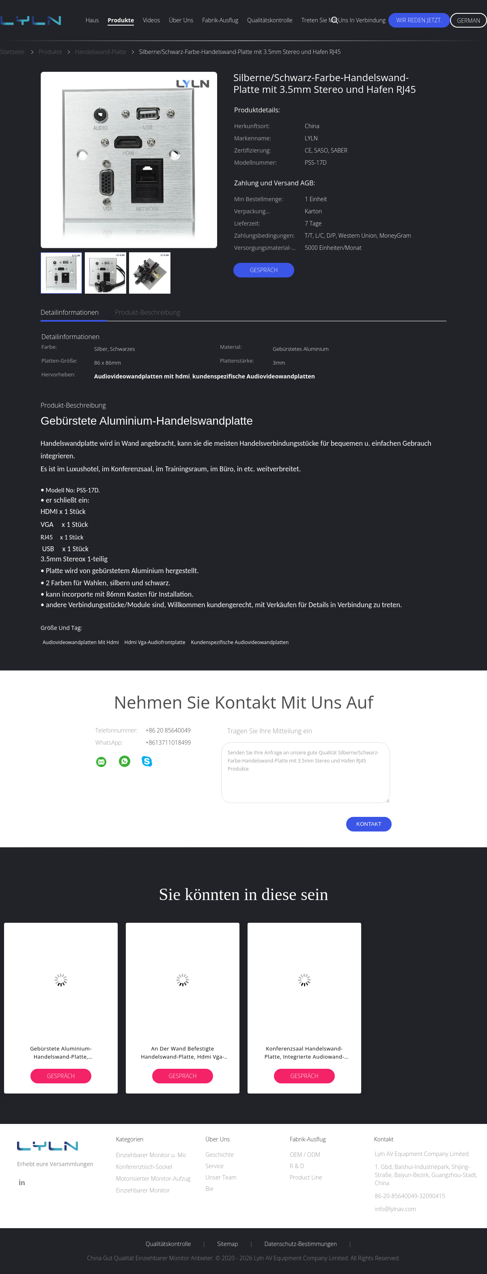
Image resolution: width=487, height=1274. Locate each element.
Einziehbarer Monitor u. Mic (151, 1155)
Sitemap (227, 1244)
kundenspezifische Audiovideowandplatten (240, 642)
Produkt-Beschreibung (147, 312)
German (468, 20)
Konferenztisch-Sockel (144, 1167)
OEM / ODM (305, 1154)
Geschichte (219, 1154)
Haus (92, 20)
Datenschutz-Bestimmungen (300, 1244)
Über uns (181, 20)
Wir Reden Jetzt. (419, 20)
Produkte (121, 20)
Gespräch (264, 270)
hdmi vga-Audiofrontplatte (155, 642)
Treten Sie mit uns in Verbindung (344, 20)
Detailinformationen (70, 312)
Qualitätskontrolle (270, 20)
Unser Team (220, 1177)
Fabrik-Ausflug (220, 20)
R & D (297, 1166)
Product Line (306, 1177)
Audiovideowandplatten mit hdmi (81, 642)
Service (214, 1166)
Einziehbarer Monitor (143, 1190)
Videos (151, 20)
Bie (209, 1188)
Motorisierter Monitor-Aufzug (153, 1178)
